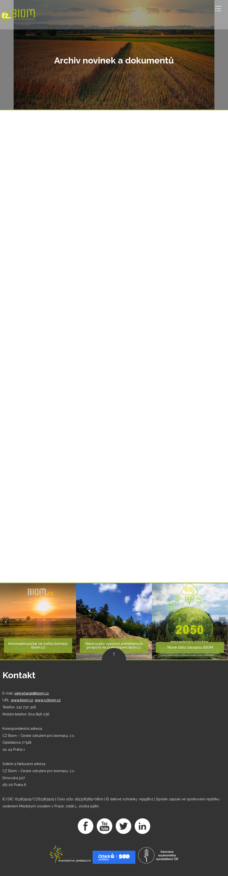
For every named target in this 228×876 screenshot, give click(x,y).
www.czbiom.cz (48, 700)
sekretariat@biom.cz (31, 693)
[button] (5, 622)
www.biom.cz (22, 700)
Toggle (218, 8)
